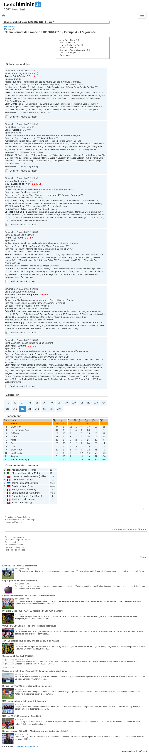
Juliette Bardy (21, 376)
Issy (7, 184)
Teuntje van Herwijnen (70, 104)
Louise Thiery (26, 311)
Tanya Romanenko (55, 246)
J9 (66, 402)
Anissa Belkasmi (77, 158)
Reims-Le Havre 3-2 (68, 48)
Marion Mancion (22, 92)
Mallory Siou (96, 146)
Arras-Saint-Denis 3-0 (69, 40)
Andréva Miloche (36, 322)
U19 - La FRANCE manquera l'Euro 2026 (21, 716)
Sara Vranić (40, 306)
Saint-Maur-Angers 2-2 (69, 53)
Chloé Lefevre (94, 98)
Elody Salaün (98, 144)
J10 (74, 402)
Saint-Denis (18, 76)
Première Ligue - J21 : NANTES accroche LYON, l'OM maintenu (32, 611)
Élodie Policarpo (69, 274)
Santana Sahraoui (71, 195)
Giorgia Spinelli (61, 254)
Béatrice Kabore (43, 311)
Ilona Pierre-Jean (30, 217)
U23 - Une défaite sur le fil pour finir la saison (24, 701)
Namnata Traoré (12, 90)
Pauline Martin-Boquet (47, 95)
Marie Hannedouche (88, 95)
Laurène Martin (11, 217)
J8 (59, 402)
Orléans (16, 130)
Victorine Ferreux (56, 357)
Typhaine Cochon (39, 376)
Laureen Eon (70, 322)
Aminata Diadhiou (30, 112)
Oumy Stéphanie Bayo (57, 146)
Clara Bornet (27, 365)
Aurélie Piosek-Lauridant (35, 98)
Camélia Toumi (18, 206)
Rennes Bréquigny (28, 294)
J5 (37, 402)
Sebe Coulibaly (52, 109)
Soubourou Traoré (91, 107)
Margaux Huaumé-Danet (38, 249)
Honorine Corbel (39, 317)
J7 (52, 402)
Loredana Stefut (95, 367)
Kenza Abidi (16, 370)
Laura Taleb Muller (75, 217)
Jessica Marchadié (34, 215)
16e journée (9, 26)
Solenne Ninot (29, 138)
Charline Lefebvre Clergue (63, 379)
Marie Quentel (32, 146)
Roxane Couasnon (41, 155)
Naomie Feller (46, 260)
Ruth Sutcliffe (21, 325)
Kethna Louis (25, 198)
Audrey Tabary (29, 84)
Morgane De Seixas (37, 367)
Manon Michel (39, 373)
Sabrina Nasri (78, 203)
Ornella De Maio (87, 87)
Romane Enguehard (49, 314)
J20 (44, 409)
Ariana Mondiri (36, 206)
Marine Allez (27, 277)
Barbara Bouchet (78, 146)
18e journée (9, 29)
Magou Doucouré (51, 266)
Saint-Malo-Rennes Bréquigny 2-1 (74, 50)
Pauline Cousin (27, 87)
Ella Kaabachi (27, 203)
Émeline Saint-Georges (26, 314)
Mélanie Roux (52, 215)
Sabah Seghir (30, 90)
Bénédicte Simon (12, 257)
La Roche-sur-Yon (20, 184)
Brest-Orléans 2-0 (67, 42)
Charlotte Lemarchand (46, 195)
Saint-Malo (10, 294)
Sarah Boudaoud (90, 200)
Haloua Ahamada (55, 325)
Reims (8, 237)
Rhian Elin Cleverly (84, 269)
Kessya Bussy (80, 155)
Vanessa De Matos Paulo (32, 152)
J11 (81, 402)
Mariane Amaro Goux (56, 144)
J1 (7, 402)
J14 (103, 402)
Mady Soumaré (48, 107)
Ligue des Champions (14, 547)
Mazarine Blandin (78, 325)
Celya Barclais (55, 365)
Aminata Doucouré (70, 107)
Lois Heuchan (62, 249)
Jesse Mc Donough (62, 269)
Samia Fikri (27, 320)
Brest (7, 130)
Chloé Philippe (49, 257)
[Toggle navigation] (142, 15)
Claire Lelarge (88, 314)
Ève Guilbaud (91, 212)
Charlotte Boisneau (54, 217)
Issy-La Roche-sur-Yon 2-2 (71, 45)
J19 (37, 409)
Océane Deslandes (27, 251)
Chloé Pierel (83, 260)
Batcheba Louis (28, 192)
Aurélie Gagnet (26, 271)
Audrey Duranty (92, 365)
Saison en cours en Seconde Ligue (20, 519)
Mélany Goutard (61, 317)
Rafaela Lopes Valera (14, 367)
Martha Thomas (32, 274)
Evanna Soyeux (83, 257)
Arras (8, 76)
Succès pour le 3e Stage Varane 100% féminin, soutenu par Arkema (34, 671)
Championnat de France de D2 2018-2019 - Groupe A (29, 22)
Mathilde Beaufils (57, 373)
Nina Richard (80, 161)
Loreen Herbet (11, 95)
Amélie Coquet (48, 84)
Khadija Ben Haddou (17, 109)
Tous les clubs (11, 542)
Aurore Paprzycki (31, 257)
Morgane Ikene (34, 303)
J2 (15, 402)
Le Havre (18, 237)
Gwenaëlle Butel (37, 200)
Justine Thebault (22, 379)
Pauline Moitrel (23, 254)
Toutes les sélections (14, 545)
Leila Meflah (67, 84)
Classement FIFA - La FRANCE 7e (18, 656)
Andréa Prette (28, 95)
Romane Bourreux (57, 141)
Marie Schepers (40, 92)
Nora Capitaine (48, 149)
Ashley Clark (16, 274)
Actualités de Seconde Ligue (17, 517)
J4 (30, 402)
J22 (59, 409)
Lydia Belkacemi (27, 141)
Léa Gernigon (37, 325)
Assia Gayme (52, 370)
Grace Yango (25, 308)
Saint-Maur (10, 345)
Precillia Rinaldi (25, 161)
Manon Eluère (14, 328)
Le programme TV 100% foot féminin (19, 581)
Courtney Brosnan (27, 269)
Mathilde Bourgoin (81, 311)
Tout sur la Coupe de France (17, 540)
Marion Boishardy (80, 144)
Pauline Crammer (12, 98)
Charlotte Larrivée (62, 155)
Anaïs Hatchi (23, 155)
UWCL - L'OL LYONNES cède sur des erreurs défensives (29, 626)
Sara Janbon (28, 209)
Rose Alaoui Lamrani (77, 373)
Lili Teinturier (41, 161)
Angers (22, 345)
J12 (88, 402)
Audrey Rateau (85, 379)
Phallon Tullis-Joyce (30, 266)
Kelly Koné (32, 149)
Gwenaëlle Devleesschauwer (88, 254)
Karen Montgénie (57, 354)
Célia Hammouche (30, 104)
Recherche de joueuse (15, 550)
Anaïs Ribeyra (48, 138)
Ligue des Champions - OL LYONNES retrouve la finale (28, 596)
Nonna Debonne (43, 203)
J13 (96, 402)
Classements (65, 55)
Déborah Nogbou (12, 107)
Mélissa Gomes (31, 246)
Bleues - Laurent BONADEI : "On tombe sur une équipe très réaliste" (35, 731)
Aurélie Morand (34, 328)
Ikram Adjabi (48, 274)
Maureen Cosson (12, 215)
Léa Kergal (42, 271)
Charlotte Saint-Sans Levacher (52, 87)
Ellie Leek (81, 271)
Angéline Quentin (63, 161)
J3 (22, 402)
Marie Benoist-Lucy (55, 200)
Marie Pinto (10, 203)
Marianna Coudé (92, 359)
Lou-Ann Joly (66, 257)
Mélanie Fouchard (45, 320)
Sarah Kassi (25, 359)
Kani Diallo (47, 112)
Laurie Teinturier (36, 354)
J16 (15, 409)
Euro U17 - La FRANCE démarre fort (19, 566)
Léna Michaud (22, 373)
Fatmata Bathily (95, 203)
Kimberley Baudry (30, 166)
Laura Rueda (93, 217)
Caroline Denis (89, 92)
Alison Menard (53, 322)
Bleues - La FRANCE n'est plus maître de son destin (27, 686)
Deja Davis (44, 269)
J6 (44, 402)
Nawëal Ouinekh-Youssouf (54, 158)
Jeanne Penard (87, 322)
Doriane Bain (75, 359)
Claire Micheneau (93, 215)
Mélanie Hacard (31, 357)
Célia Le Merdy (74, 212)
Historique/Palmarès (14, 522)
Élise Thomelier (97, 325)
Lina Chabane (30, 107)
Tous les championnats (15, 537)
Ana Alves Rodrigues (47, 209)
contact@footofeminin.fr (26, 746)
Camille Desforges (22, 144)
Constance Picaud (36, 212)
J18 (30, 409)
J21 (52, 409)
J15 (7, 409)
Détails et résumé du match (23, 117)
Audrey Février (54, 303)
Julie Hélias (39, 144)
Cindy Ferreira (32, 370)
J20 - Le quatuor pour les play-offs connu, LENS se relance (30, 641)
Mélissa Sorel (41, 359)
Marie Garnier (41, 379)
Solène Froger (19, 200)
